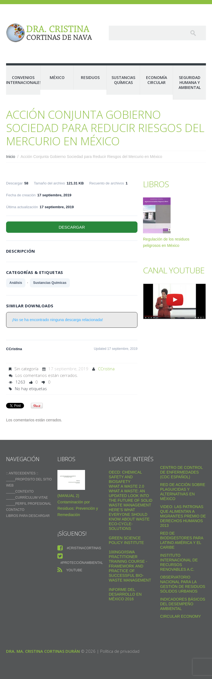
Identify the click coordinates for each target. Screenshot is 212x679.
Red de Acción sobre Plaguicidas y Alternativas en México (182, 491)
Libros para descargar (28, 516)
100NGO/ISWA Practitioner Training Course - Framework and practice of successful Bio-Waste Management (130, 566)
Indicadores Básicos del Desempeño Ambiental (182, 604)
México (57, 77)
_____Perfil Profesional (28, 504)
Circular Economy (180, 616)
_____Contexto (20, 491)
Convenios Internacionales (23, 80)
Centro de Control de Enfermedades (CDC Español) (181, 472)
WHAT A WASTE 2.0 (126, 486)
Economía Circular (156, 80)
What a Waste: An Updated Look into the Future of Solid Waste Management (130, 498)
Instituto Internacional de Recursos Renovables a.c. (179, 562)
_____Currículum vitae (27, 498)
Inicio (10, 156)
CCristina (106, 368)
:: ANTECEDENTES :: (22, 473)
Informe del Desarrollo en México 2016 (125, 594)
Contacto (15, 510)
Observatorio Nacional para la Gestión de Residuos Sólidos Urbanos (182, 584)
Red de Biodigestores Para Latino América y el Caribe (181, 540)
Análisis (15, 283)
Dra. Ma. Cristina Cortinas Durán (43, 651)
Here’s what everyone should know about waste (129, 514)
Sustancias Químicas (123, 80)
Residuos (90, 77)
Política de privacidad (119, 651)
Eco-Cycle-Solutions (120, 526)
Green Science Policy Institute (126, 540)
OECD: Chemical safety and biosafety (125, 477)
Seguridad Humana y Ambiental (190, 82)
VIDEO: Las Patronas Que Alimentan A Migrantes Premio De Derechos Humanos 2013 (183, 516)
